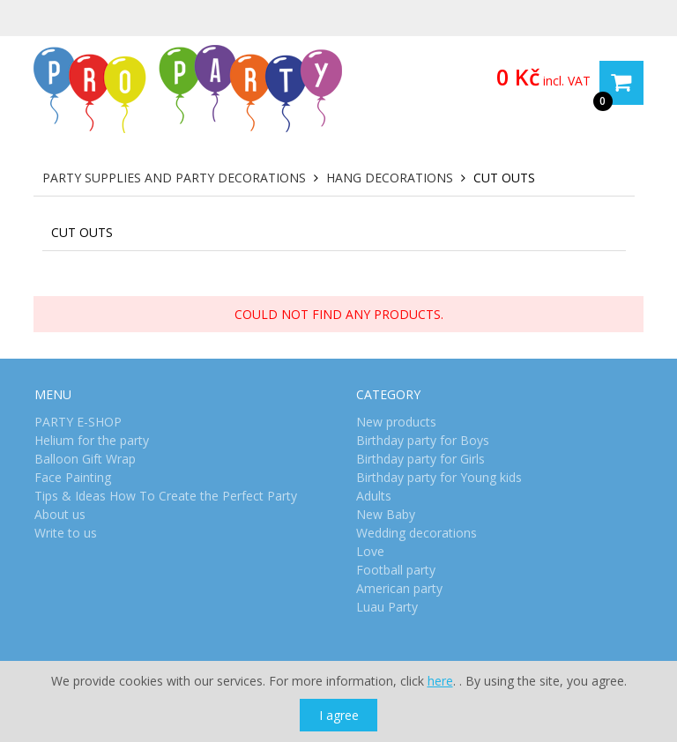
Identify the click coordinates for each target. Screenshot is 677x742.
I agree (339, 715)
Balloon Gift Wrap (85, 458)
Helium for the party (91, 440)
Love (370, 551)
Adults (373, 495)
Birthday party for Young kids (439, 477)
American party (399, 588)
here (440, 680)
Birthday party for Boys (422, 440)
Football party (395, 569)
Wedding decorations (416, 532)
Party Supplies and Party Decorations (174, 177)
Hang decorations (389, 177)
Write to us (65, 532)
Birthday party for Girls (420, 458)
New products (396, 421)
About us (60, 514)
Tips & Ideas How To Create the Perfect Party (165, 495)
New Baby (385, 514)
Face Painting (72, 477)
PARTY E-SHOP (78, 421)
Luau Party (387, 606)
